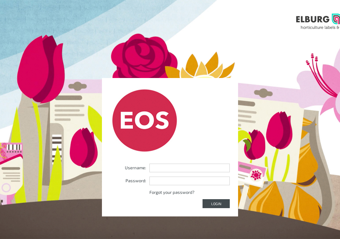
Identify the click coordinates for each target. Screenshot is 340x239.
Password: (136, 180)
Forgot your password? (172, 192)
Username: (135, 167)
